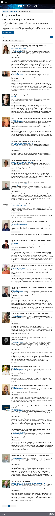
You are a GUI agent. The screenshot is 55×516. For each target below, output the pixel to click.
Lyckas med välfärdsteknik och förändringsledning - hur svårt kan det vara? (32, 266)
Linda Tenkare (23, 205)
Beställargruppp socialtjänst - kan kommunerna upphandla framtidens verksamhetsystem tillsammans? (28, 46)
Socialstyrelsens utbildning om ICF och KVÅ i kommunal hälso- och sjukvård (31, 406)
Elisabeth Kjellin (14, 243)
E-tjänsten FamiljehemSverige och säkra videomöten (27, 141)
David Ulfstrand (25, 183)
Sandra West (24, 224)
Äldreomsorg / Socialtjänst (18, 51)
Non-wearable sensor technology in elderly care (25, 366)
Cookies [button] (3, 514)
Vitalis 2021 (5, 11)
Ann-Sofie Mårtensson (16, 457)
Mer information (15, 57)
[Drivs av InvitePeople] (48, 514)
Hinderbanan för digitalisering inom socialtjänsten (26, 160)
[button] (15, 41)
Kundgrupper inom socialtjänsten (21, 204)
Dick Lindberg (14, 96)
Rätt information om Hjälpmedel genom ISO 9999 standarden (29, 385)
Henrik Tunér (14, 143)
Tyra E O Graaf (14, 73)
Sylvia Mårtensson (29, 162)
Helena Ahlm (14, 387)
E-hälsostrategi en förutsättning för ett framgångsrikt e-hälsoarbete (31, 118)
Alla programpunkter (8, 32)
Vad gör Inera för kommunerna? (20, 481)
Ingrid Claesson (14, 409)
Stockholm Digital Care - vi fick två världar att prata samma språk (30, 455)
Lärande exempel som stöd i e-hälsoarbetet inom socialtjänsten (30, 313)
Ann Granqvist (21, 162)
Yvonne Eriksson (21, 432)
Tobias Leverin (21, 268)
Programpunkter (13, 11)
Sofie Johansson (29, 143)
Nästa (14, 506)
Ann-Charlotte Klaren (16, 224)
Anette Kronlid (21, 315)
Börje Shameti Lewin (16, 483)
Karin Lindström (21, 143)
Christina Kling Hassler (16, 183)
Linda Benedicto (32, 183)
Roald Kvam (14, 341)
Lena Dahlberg (14, 268)
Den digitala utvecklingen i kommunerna (23, 95)
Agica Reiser (14, 432)
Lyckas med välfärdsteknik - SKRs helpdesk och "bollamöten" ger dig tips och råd (31, 287)
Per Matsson (14, 368)
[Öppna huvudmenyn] (6, 2)
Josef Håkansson (15, 205)
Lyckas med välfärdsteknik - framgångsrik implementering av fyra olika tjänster (31, 241)
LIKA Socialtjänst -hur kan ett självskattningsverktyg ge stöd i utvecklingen (29, 222)
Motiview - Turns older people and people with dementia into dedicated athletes (29, 338)
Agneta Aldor (14, 162)
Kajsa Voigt (21, 409)
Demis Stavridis (14, 48)
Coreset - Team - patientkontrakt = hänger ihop (25, 71)
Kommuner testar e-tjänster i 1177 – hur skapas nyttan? (27, 182)
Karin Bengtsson (25, 483)
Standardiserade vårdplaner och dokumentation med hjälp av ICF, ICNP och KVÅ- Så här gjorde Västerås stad (30, 429)
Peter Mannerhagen (41, 483)
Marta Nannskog (22, 48)
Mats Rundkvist (14, 290)
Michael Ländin (14, 120)
